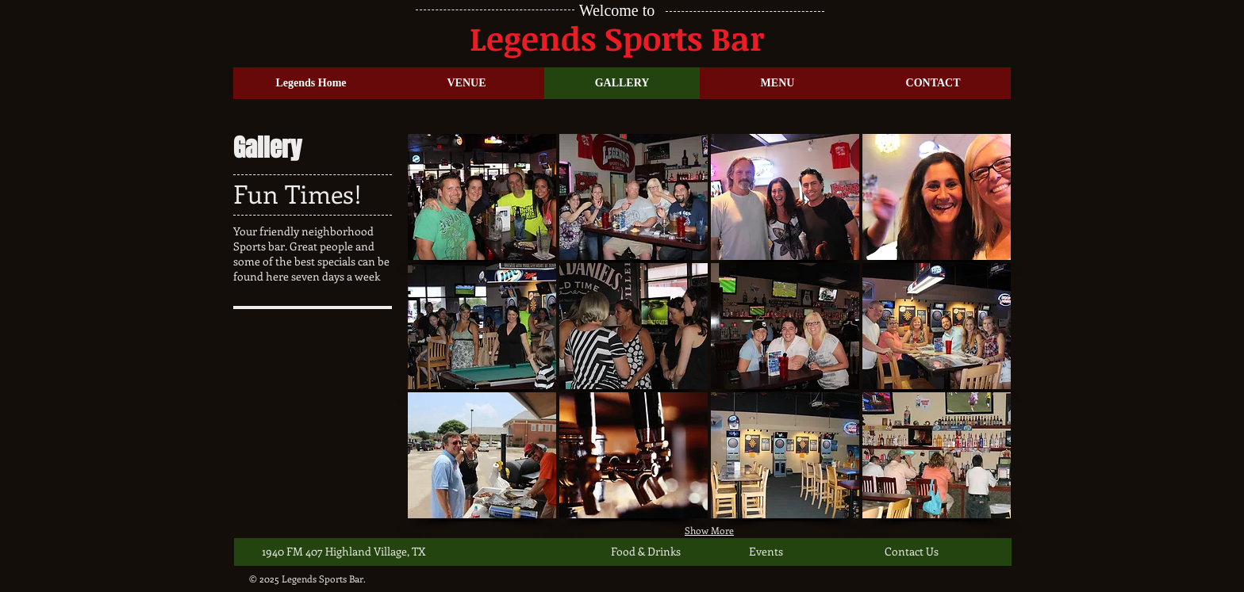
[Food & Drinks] (662, 551)
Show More (709, 530)
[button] (482, 197)
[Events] (800, 551)
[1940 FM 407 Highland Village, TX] (343, 551)
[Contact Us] (936, 551)
